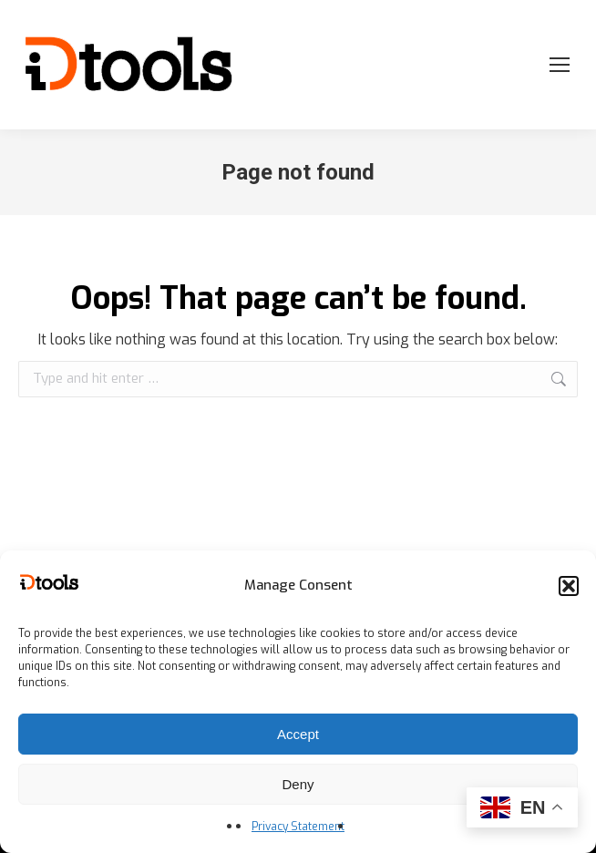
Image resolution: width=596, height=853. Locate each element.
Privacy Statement (298, 826)
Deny (297, 784)
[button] (569, 586)
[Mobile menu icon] (559, 64)
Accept (298, 734)
